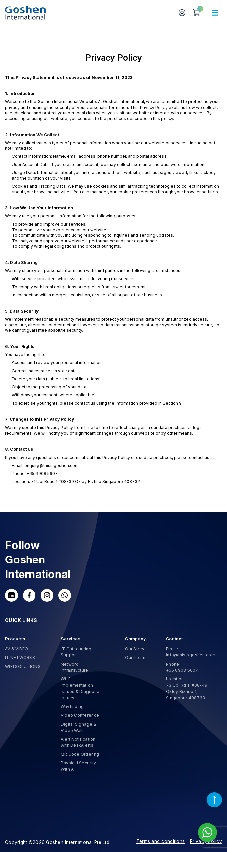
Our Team (135, 657)
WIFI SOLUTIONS (23, 666)
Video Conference (80, 715)
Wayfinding (72, 706)
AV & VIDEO (16, 648)
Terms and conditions (160, 841)
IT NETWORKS (20, 657)
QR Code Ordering (80, 754)
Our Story (134, 648)
